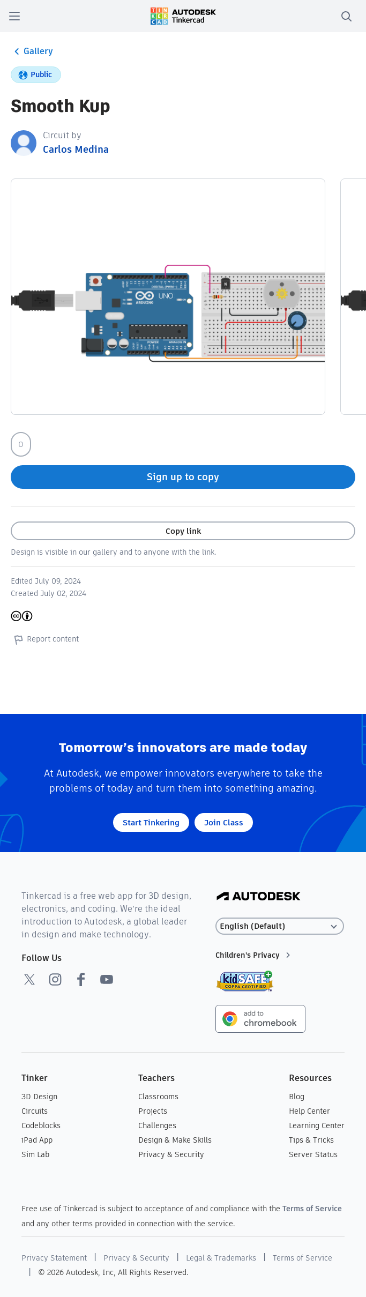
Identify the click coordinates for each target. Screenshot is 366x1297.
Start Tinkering (151, 822)
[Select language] (280, 926)
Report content (45, 639)
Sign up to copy (183, 476)
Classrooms (158, 1096)
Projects (152, 1111)
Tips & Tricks (311, 1140)
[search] (346, 16)
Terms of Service (312, 1208)
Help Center (309, 1111)
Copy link (183, 530)
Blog (296, 1096)
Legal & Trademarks (221, 1258)
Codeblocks (41, 1125)
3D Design (39, 1096)
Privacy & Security (171, 1154)
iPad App (37, 1140)
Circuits (34, 1111)
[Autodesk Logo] (258, 897)
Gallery (32, 51)
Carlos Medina (76, 149)
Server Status (313, 1154)
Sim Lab (35, 1154)
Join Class (223, 822)
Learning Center (317, 1125)
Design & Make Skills (175, 1140)
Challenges (157, 1125)
